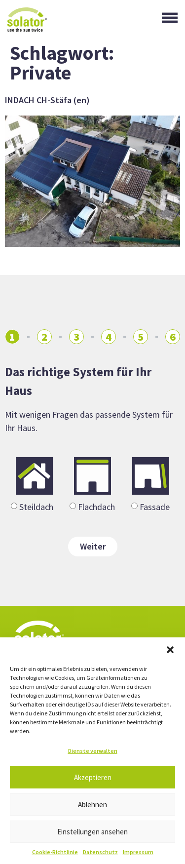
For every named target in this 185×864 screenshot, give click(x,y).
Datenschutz (100, 852)
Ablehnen (92, 804)
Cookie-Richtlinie (55, 852)
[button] (170, 650)
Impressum (138, 852)
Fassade (155, 506)
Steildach (36, 506)
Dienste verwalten (92, 750)
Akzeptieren (92, 777)
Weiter (93, 546)
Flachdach (96, 506)
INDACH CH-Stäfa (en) (47, 100)
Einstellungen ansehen (92, 831)
